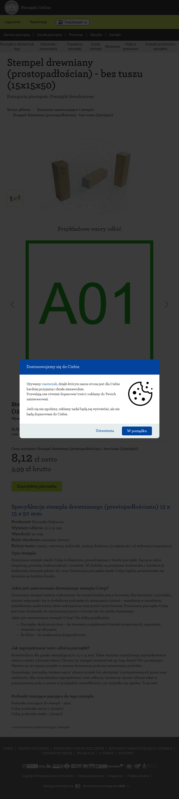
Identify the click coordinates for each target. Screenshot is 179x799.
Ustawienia (105, 431)
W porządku (137, 431)
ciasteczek (49, 384)
